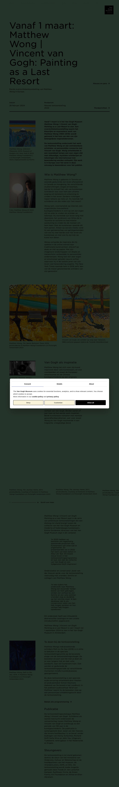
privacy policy (53, 396)
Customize (59, 403)
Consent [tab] (27, 384)
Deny (28, 403)
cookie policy (37, 396)
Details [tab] (59, 384)
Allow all (90, 403)
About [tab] (91, 384)
